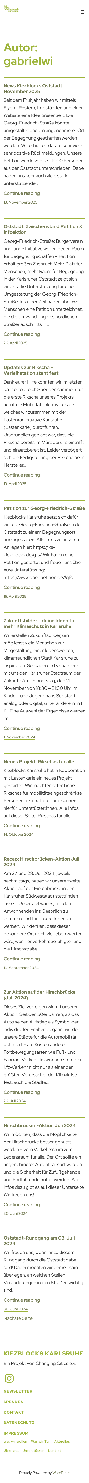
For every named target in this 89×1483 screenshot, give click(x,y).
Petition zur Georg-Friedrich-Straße (44, 508)
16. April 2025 (15, 596)
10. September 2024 (21, 967)
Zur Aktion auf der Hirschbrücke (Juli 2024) (39, 995)
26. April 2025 (15, 343)
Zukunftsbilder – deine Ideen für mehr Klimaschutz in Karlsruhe (40, 623)
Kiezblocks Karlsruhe (44, 1353)
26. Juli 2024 (15, 1101)
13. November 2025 (20, 202)
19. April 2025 (15, 483)
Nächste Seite (18, 1318)
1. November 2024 (19, 737)
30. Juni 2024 (16, 1213)
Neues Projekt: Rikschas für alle (39, 761)
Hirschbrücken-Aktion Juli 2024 (39, 1125)
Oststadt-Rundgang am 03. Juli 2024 (39, 1240)
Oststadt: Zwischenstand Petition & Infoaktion (43, 229)
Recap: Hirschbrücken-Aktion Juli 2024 (41, 861)
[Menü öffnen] (82, 12)
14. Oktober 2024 (18, 834)
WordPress (61, 1472)
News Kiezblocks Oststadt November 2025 (33, 88)
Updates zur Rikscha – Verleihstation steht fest (31, 370)
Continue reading (22, 193)
